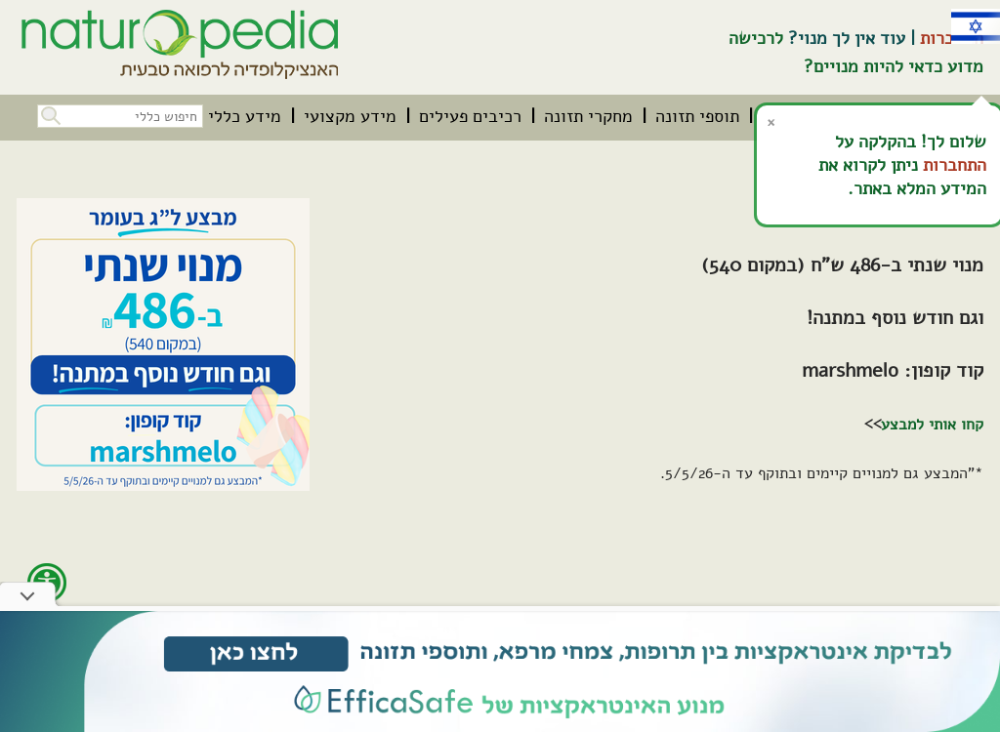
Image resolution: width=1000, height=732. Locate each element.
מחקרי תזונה (588, 116)
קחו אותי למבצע (932, 424)
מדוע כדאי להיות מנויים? (893, 66)
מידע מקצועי (350, 116)
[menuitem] (697, 116)
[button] (49, 113)
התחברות (954, 165)
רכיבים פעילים (470, 116)
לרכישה (756, 38)
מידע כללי (244, 116)
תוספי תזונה (697, 116)
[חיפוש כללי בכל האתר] (120, 116)
